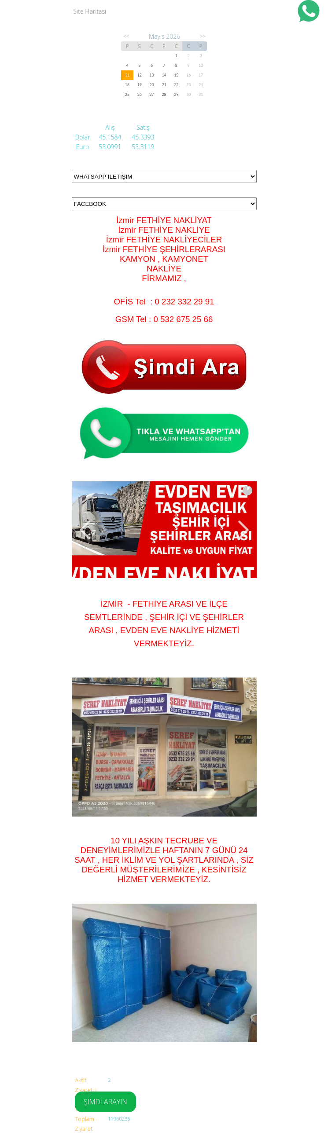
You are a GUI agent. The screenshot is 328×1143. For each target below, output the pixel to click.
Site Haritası (90, 11)
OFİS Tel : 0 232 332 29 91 (164, 301)
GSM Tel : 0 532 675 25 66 (164, 319)
